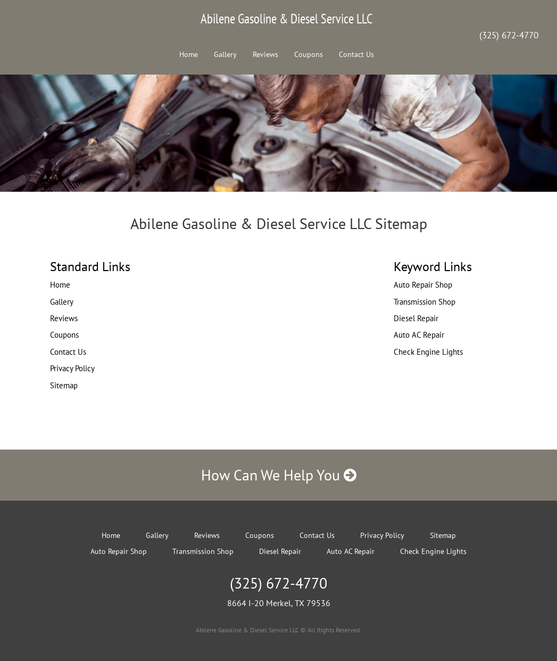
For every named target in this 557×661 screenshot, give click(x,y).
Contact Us (356, 54)
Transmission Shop (424, 302)
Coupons (308, 54)
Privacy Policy (72, 368)
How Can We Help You (278, 475)
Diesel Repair (416, 318)
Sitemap (64, 385)
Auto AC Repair (419, 335)
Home (188, 54)
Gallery (225, 54)
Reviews (265, 54)
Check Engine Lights (428, 352)
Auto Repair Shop (423, 285)
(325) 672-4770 (508, 35)
